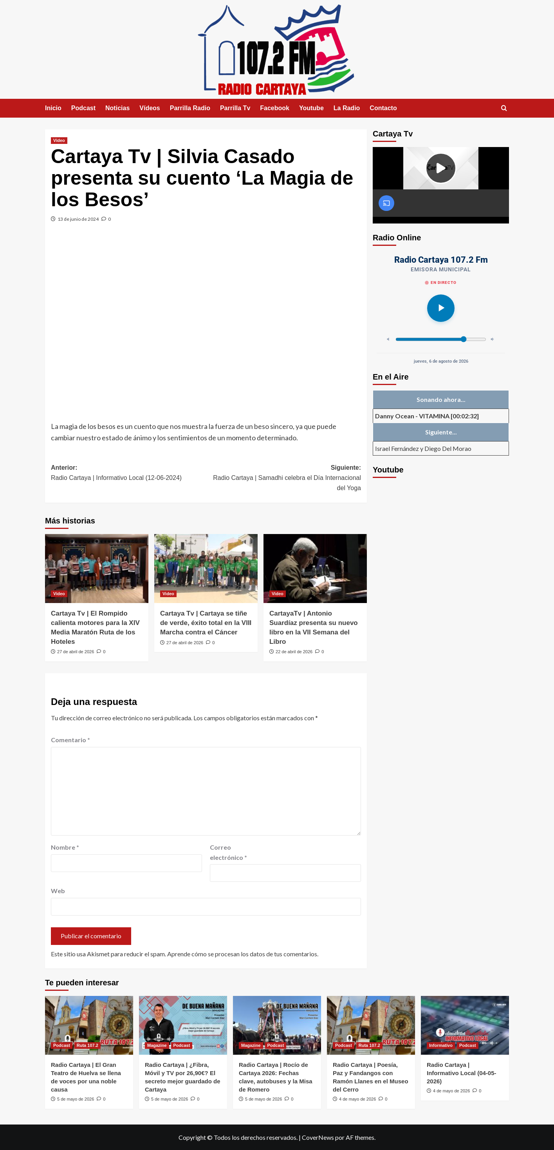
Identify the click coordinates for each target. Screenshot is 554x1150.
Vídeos (149, 108)
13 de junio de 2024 (78, 219)
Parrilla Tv (235, 108)
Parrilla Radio (190, 108)
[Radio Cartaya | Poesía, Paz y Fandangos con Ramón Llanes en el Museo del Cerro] (371, 1025)
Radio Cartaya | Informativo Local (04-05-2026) (461, 1073)
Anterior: (128, 473)
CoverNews (318, 1137)
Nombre (65, 847)
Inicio (53, 108)
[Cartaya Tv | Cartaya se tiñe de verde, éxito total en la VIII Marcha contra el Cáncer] (206, 568)
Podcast (83, 108)
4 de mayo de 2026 (357, 1099)
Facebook (274, 108)
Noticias (117, 108)
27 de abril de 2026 (75, 651)
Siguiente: (283, 478)
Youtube (311, 108)
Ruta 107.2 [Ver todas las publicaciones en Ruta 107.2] (87, 1045)
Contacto (383, 108)
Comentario (70, 739)
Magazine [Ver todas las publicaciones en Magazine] (157, 1045)
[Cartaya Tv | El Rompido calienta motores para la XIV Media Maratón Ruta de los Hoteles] (96, 568)
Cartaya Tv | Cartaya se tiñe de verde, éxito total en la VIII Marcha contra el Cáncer (205, 623)
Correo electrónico (228, 852)
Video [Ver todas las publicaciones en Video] (59, 140)
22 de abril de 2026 (294, 651)
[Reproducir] (441, 308)
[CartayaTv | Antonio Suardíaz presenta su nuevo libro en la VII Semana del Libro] (315, 568)
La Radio (347, 108)
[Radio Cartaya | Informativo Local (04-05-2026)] (465, 1025)
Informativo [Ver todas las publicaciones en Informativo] (441, 1045)
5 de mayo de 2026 (75, 1099)
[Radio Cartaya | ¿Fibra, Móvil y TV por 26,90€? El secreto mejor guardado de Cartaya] (183, 1025)
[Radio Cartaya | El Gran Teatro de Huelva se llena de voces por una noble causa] (89, 1025)
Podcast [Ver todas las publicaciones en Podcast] (61, 1045)
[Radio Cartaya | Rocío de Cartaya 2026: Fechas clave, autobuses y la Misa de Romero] (277, 1025)
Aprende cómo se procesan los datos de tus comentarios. (242, 953)
